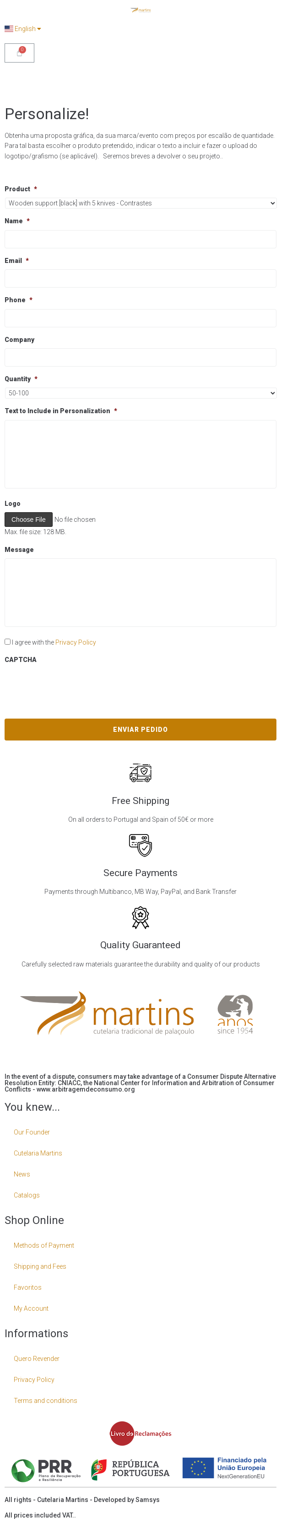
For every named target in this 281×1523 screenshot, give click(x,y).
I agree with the (54, 642)
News (22, 1174)
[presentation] (74, 686)
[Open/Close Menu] (268, 80)
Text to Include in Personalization (61, 411)
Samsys (147, 1499)
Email (17, 260)
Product (21, 189)
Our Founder (32, 1132)
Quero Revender (36, 1358)
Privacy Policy (75, 642)
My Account (31, 1308)
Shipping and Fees (40, 1266)
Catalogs (27, 1195)
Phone (18, 300)
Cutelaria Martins (38, 1153)
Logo (13, 503)
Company (19, 339)
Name (17, 221)
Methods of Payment (44, 1245)
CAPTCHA (21, 659)
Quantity (21, 379)
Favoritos (28, 1287)
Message (19, 549)
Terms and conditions (45, 1400)
